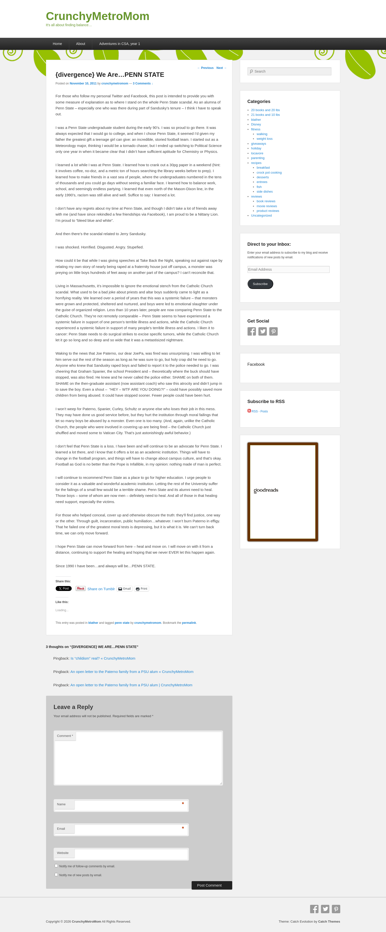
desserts (263, 177)
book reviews (266, 201)
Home (57, 44)
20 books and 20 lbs (265, 110)
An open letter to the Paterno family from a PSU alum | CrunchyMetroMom (131, 685)
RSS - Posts (258, 411)
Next (222, 68)
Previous (205, 68)
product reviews (268, 211)
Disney (256, 124)
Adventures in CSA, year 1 (119, 44)
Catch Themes (329, 921)
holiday (256, 148)
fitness (256, 129)
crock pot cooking (269, 172)
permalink (189, 623)
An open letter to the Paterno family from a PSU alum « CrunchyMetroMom (132, 671)
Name (61, 804)
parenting (258, 158)
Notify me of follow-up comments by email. (87, 866)
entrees (262, 182)
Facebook (252, 331)
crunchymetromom (114, 83)
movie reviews (267, 206)
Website (63, 853)
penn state (122, 623)
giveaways (258, 143)
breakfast (263, 167)
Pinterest (273, 331)
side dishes (265, 191)
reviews (256, 196)
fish (259, 187)
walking (262, 134)
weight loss (264, 139)
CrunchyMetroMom (98, 16)
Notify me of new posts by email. (80, 875)
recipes (256, 163)
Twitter (262, 331)
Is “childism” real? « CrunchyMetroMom (103, 658)
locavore (257, 153)
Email (61, 829)
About (80, 44)
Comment (65, 736)
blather (93, 623)
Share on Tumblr (101, 588)
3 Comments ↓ (143, 83)
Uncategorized (261, 215)
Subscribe (260, 284)
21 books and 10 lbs (265, 115)
